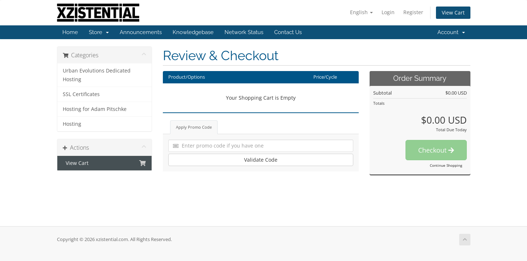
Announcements (141, 32)
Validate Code (260, 159)
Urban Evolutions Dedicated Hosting (97, 75)
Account (451, 32)
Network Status (244, 32)
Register (413, 12)
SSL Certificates (81, 94)
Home (70, 32)
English (361, 12)
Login (388, 12)
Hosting (72, 124)
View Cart (453, 12)
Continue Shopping (446, 165)
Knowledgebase (193, 32)
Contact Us (288, 32)
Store (99, 32)
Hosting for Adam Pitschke (95, 109)
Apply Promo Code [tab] (194, 127)
